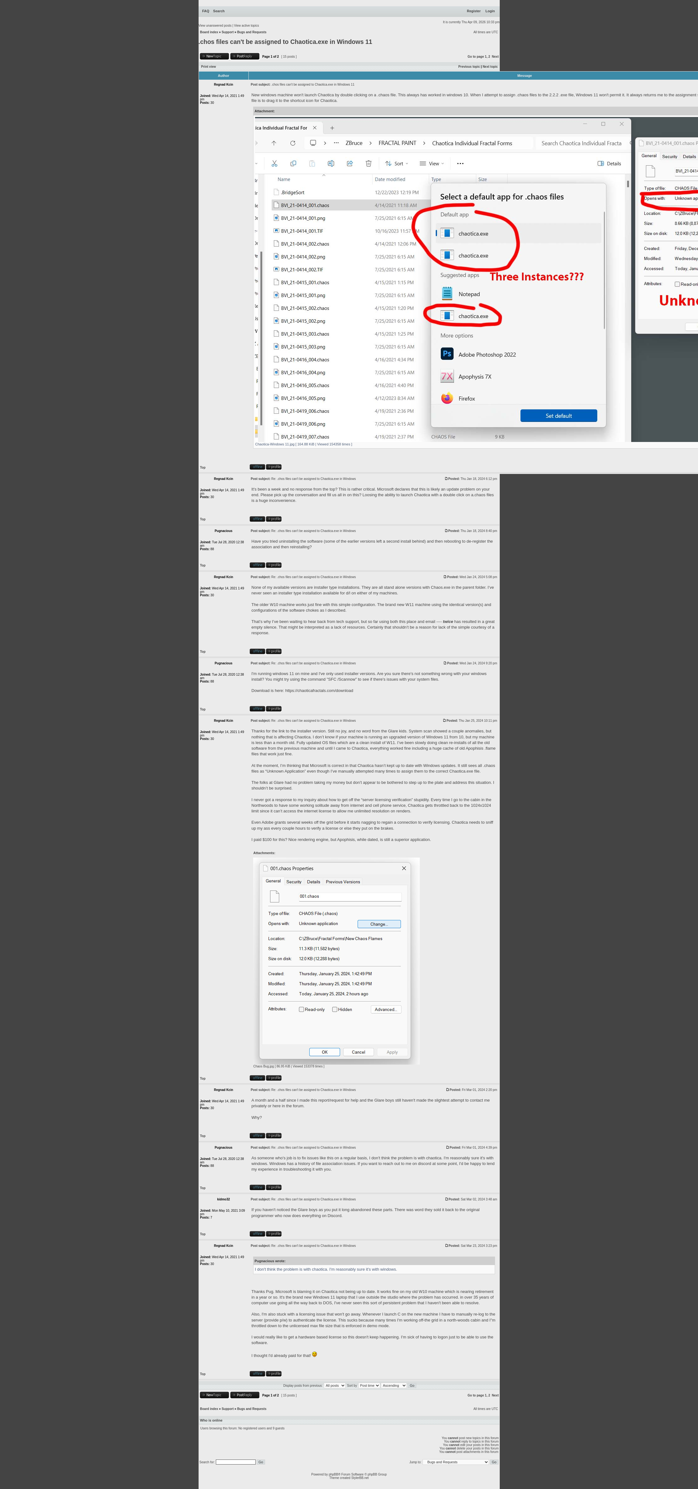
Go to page (476, 56)
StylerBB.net (360, 1478)
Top (203, 467)
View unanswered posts (215, 25)
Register (474, 11)
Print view (208, 66)
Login (490, 11)
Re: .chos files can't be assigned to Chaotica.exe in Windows (313, 479)
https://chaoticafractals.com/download (319, 690)
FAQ (206, 11)
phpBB (333, 1474)
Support (227, 32)
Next (495, 56)
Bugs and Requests (251, 32)
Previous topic (469, 66)
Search (219, 11)
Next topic (490, 66)
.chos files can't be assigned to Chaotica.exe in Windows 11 (285, 41)
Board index (209, 32)
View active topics (246, 25)
